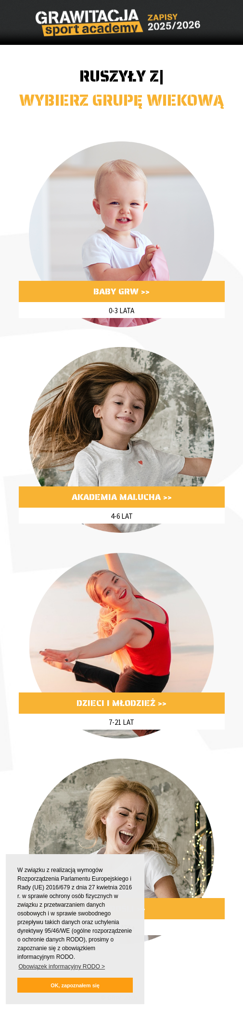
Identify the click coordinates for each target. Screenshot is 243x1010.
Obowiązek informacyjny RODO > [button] (61, 966)
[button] (75, 985)
